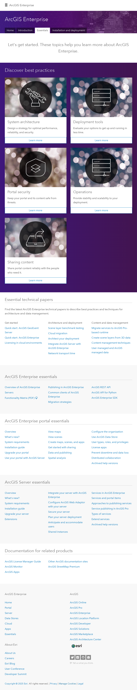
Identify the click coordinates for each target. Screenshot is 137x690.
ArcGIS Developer (80, 623)
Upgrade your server (17, 513)
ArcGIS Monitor (14, 566)
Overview (10, 431)
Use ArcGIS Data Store (105, 436)
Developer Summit (15, 674)
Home (10, 30)
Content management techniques (111, 342)
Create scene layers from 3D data (111, 337)
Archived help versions (105, 463)
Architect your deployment (63, 338)
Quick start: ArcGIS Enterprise (22, 337)
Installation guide (15, 447)
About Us (10, 653)
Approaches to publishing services (111, 503)
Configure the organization (107, 431)
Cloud (8, 623)
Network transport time (61, 353)
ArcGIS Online (78, 602)
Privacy (53, 683)
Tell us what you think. (83, 663)
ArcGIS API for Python (104, 392)
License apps (99, 447)
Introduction (25, 30)
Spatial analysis (57, 457)
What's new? (12, 436)
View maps (54, 431)
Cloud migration (57, 333)
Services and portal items (106, 498)
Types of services (101, 513)
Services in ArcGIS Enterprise (108, 492)
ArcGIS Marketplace (81, 634)
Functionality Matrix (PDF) (22, 397)
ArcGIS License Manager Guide (23, 561)
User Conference (14, 668)
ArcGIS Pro (76, 607)
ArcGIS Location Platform (84, 618)
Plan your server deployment (64, 517)
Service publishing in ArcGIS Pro (110, 508)
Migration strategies (59, 401)
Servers (9, 392)
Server (8, 613)
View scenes (55, 436)
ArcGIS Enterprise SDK (105, 397)
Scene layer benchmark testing (66, 328)
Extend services (100, 519)
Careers (9, 658)
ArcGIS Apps (12, 571)
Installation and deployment (68, 30)
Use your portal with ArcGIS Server (25, 457)
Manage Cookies (67, 683)
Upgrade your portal (17, 452)
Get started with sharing (62, 447)
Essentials (42, 30)
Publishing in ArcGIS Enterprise (66, 387)
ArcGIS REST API (101, 387)
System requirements (17, 442)
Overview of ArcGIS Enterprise (22, 387)
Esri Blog (10, 663)
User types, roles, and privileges (110, 442)
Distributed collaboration (106, 457)
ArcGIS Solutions (79, 628)
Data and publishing (60, 452)
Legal (80, 683)
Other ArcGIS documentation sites (68, 561)
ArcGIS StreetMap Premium (64, 566)
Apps (8, 628)
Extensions (11, 519)
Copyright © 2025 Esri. (16, 683)
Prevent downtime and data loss (110, 452)
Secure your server (59, 511)
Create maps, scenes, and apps (66, 442)
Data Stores (11, 618)
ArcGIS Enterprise (21, 5)
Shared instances (58, 531)
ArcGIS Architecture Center (85, 639)
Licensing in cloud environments (23, 342)
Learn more (35, 140)
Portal (8, 607)
